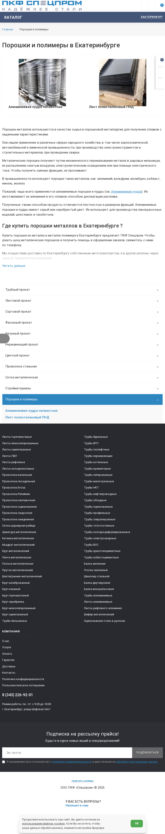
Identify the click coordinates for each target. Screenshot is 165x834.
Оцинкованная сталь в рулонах (104, 622)
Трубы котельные (96, 464)
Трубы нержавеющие (98, 457)
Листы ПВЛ (9, 457)
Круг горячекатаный (15, 597)
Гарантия (8, 662)
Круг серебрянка (13, 603)
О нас (5, 642)
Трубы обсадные (95, 502)
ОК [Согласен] (136, 823)
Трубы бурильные (96, 438)
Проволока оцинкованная (19, 508)
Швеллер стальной (96, 578)
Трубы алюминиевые (98, 597)
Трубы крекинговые (97, 470)
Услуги (6, 649)
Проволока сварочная (17, 514)
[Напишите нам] (82, 805)
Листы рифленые (13, 464)
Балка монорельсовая (99, 591)
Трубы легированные (98, 476)
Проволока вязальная (17, 476)
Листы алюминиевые (98, 603)
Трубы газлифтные (96, 451)
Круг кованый (11, 591)
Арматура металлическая (19, 533)
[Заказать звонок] (160, 71)
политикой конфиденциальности (72, 763)
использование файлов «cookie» (43, 823)
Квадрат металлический (18, 546)
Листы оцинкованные (16, 451)
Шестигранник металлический (22, 578)
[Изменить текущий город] (150, 17)
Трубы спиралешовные (99, 521)
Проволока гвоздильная (18, 483)
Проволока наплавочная (18, 502)
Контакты (8, 674)
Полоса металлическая (17, 565)
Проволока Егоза (13, 489)
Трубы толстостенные (99, 527)
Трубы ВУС (91, 546)
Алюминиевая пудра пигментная (31, 413)
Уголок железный (96, 571)
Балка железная (94, 565)
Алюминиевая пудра (126, 193)
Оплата (7, 655)
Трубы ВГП (91, 445)
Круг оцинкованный (15, 616)
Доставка (8, 668)
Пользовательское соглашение (23, 687)
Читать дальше (13, 267)
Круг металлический (15, 552)
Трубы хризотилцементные (102, 552)
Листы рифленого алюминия (103, 609)
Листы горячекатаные (17, 438)
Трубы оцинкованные (98, 508)
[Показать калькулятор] (160, 82)
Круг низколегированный (18, 609)
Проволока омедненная (18, 521)
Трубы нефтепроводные (100, 495)
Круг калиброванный (16, 584)
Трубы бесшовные (14, 622)
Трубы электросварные (100, 540)
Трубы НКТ (91, 489)
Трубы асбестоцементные (101, 559)
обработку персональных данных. (137, 763)
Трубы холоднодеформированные (107, 533)
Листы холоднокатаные (18, 470)
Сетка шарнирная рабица (18, 527)
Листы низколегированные (20, 445)
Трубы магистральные (99, 483)
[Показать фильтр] (5, 338)
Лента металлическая (16, 559)
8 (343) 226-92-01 (17, 696)
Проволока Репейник (16, 495)
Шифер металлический (99, 616)
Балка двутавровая (97, 584)
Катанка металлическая (18, 540)
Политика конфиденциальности (23, 680)
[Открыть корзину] (160, 60)
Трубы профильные (97, 514)
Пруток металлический (17, 571)
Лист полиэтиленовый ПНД (27, 419)
